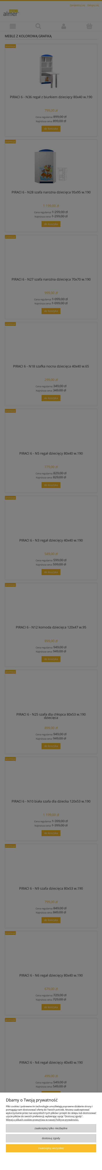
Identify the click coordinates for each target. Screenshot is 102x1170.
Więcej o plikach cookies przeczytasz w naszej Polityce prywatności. (42, 1119)
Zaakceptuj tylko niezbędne (51, 1128)
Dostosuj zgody (51, 1138)
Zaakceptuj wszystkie (51, 1148)
